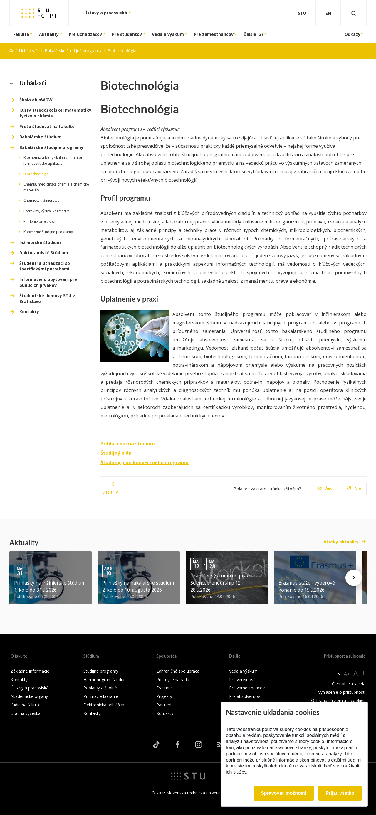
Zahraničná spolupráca (177, 671)
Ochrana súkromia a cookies (338, 700)
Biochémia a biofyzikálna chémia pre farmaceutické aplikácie (54, 160)
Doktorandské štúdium (43, 252)
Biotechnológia (36, 173)
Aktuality (49, 34)
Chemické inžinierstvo (42, 200)
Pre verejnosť (242, 679)
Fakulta (21, 34)
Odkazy (352, 34)
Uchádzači (28, 50)
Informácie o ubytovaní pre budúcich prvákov (48, 282)
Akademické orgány (29, 696)
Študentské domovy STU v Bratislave (47, 298)
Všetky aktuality (341, 542)
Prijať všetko (340, 793)
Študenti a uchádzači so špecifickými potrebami (44, 266)
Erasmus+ (165, 688)
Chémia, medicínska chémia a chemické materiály (56, 187)
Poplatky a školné (100, 688)
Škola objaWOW (36, 99)
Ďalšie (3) (253, 34)
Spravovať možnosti (283, 793)
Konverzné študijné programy (48, 231)
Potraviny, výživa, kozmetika (47, 210)
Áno (325, 488)
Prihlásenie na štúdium (127, 443)
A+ (347, 673)
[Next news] (353, 578)
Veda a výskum (168, 34)
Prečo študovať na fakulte (47, 126)
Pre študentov (127, 34)
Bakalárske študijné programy (73, 50)
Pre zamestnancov (214, 34)
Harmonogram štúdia (103, 679)
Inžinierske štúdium (40, 242)
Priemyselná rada (172, 679)
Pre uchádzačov (85, 34)
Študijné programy (100, 671)
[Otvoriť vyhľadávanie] (354, 13)
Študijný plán (116, 453)
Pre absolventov (244, 696)
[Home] (11, 50)
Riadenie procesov (39, 221)
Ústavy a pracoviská (106, 13)
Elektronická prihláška (103, 705)
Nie (353, 488)
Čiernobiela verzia (348, 683)
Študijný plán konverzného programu (144, 462)
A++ (359, 673)
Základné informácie (30, 671)
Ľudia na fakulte (26, 705)
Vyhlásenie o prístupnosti (341, 692)
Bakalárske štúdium (40, 136)
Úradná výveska (26, 713)
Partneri (163, 705)
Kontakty (29, 311)
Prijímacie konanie (100, 696)
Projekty (164, 696)
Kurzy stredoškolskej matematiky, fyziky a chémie (56, 113)
